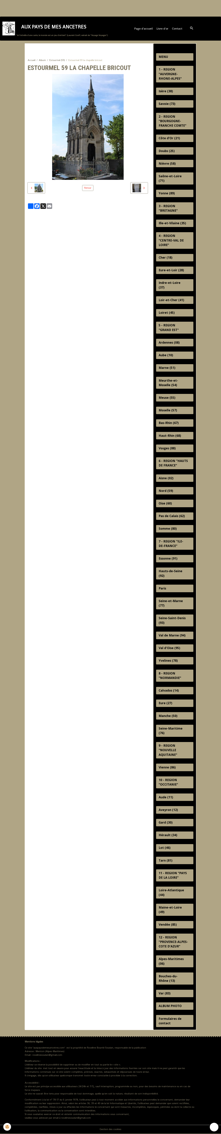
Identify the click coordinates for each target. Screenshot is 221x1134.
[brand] (55, 28)
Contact (177, 28)
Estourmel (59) (57, 60)
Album (42, 60)
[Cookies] (7, 1127)
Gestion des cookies (110, 1129)
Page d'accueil (143, 28)
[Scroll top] (214, 1127)
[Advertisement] (63, 8)
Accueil (31, 60)
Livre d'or (162, 28)
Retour (87, 187)
